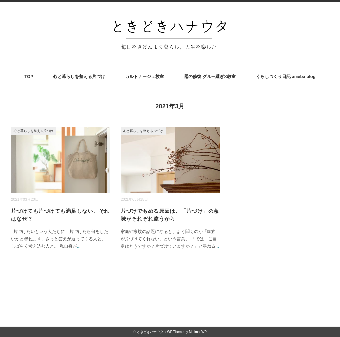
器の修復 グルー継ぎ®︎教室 (210, 76)
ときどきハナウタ (150, 332)
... (79, 246)
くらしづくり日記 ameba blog (286, 76)
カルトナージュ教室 (144, 76)
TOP (28, 76)
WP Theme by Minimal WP (187, 332)
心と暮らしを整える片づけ (79, 76)
